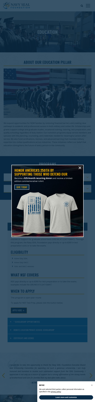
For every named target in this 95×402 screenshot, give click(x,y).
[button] (92, 385)
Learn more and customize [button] (66, 397)
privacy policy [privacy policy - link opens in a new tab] (56, 392)
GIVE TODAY (21, 187)
